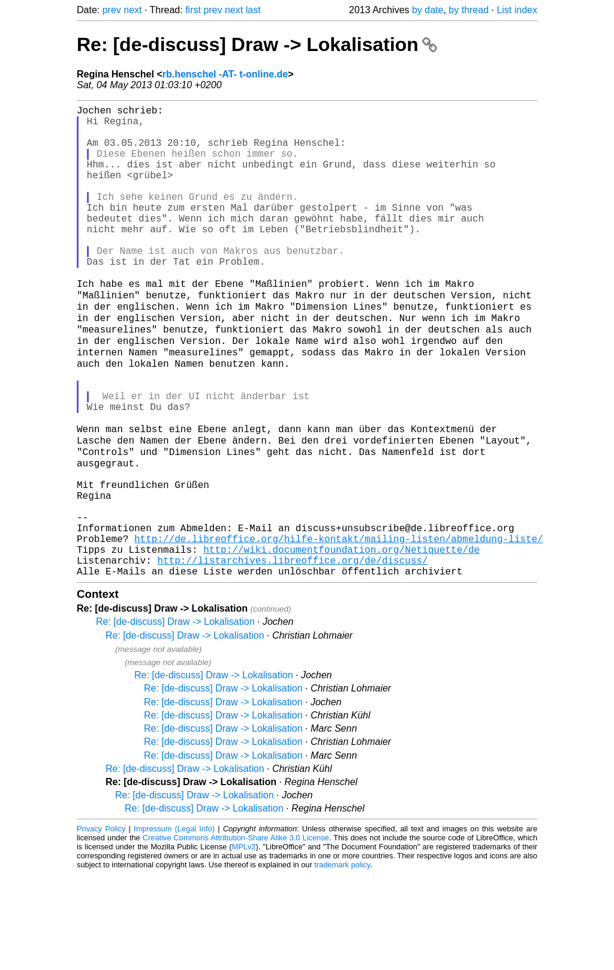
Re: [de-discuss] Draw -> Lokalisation (257, 44)
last (253, 10)
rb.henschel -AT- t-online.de (225, 74)
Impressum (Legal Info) (174, 924)
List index (516, 10)
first (193, 10)
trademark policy (342, 960)
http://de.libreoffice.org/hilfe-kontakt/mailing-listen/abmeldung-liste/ (338, 627)
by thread (469, 10)
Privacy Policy (101, 924)
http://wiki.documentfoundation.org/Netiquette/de (341, 640)
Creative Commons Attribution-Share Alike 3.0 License (236, 933)
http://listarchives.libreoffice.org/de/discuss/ (292, 653)
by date (427, 10)
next (133, 10)
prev (112, 10)
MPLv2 (244, 942)
